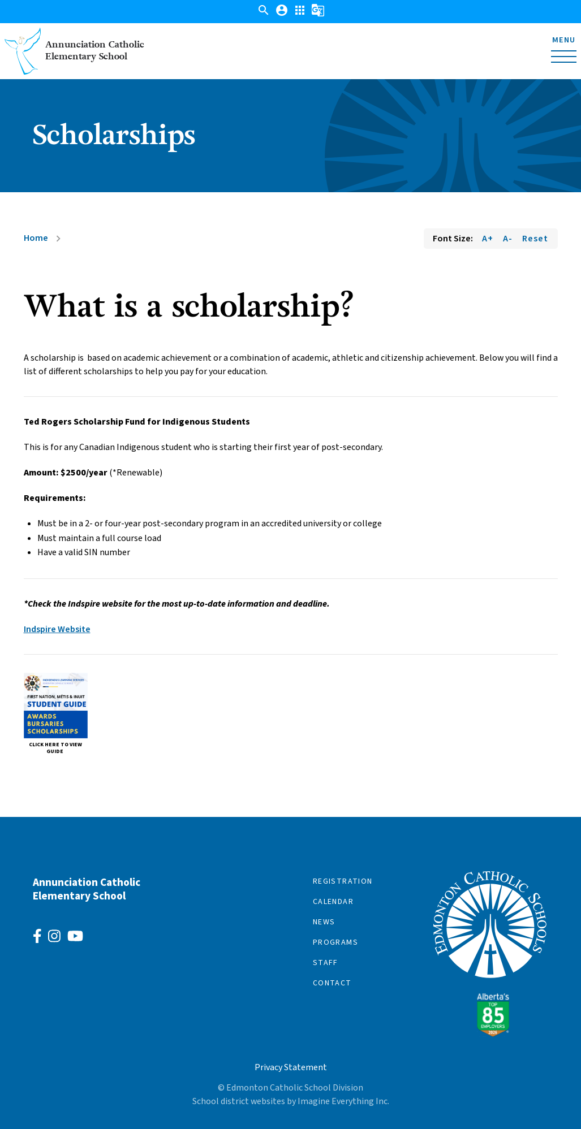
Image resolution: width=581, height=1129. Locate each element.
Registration (343, 881)
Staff (325, 962)
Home (36, 238)
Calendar (333, 901)
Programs (335, 942)
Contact (332, 983)
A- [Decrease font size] (508, 238)
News (324, 922)
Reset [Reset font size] (535, 238)
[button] (263, 14)
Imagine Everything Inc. (343, 1101)
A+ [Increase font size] (487, 238)
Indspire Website (57, 629)
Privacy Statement (291, 1067)
